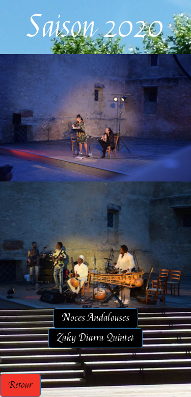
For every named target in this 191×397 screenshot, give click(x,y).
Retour (20, 385)
